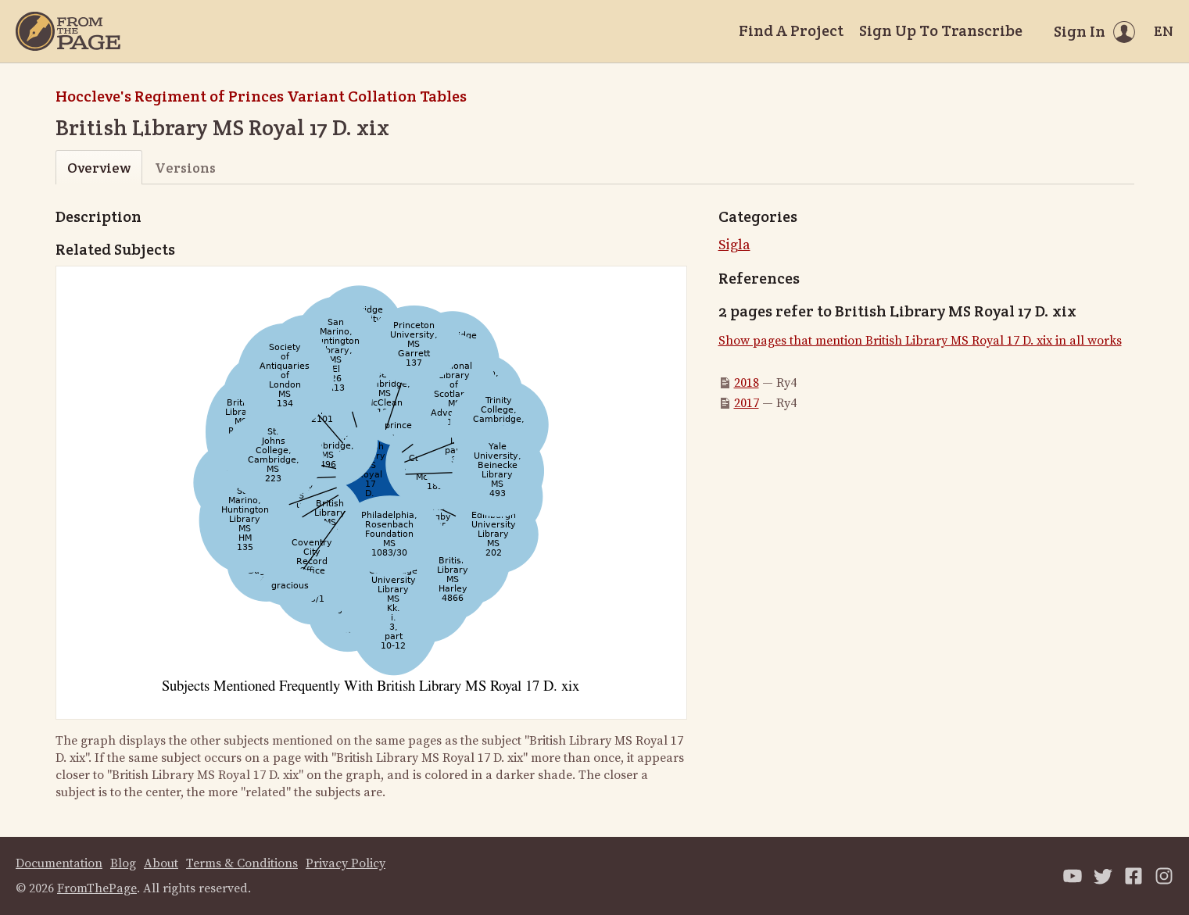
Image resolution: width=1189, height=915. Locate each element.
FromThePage (97, 888)
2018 (746, 383)
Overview (99, 168)
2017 (746, 403)
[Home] (68, 31)
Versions (185, 168)
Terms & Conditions (242, 863)
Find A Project (791, 30)
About (161, 863)
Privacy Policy (345, 863)
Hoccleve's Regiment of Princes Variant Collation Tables (261, 96)
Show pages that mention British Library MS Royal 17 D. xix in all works (920, 340)
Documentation (59, 863)
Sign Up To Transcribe (940, 30)
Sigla (734, 245)
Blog (123, 863)
